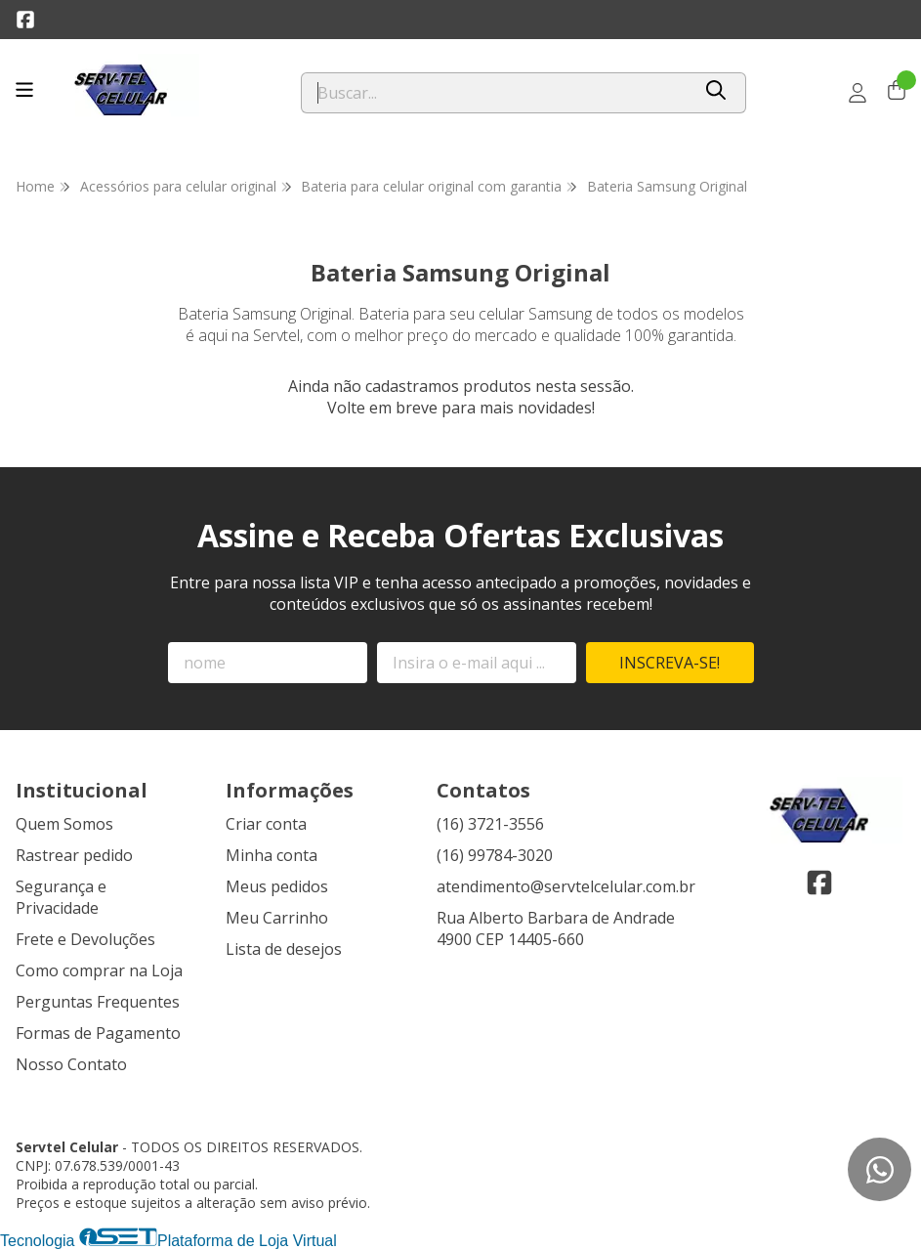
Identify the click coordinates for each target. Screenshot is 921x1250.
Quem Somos (64, 824)
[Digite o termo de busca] (496, 92)
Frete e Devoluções (85, 939)
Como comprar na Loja (99, 970)
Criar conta (266, 824)
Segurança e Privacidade (61, 897)
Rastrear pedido (74, 855)
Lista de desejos (284, 949)
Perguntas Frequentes (98, 1002)
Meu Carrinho (277, 917)
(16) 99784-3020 (495, 855)
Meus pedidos (277, 886)
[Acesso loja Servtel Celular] (857, 93)
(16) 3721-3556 (490, 824)
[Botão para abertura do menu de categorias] (24, 90)
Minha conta (271, 855)
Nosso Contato (71, 1064)
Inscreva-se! (669, 662)
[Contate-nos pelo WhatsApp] (879, 1169)
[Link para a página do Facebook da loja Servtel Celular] (25, 19)
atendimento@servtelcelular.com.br (566, 886)
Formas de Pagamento (98, 1033)
